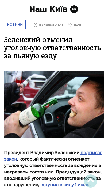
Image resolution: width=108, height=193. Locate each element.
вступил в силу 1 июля (65, 184)
